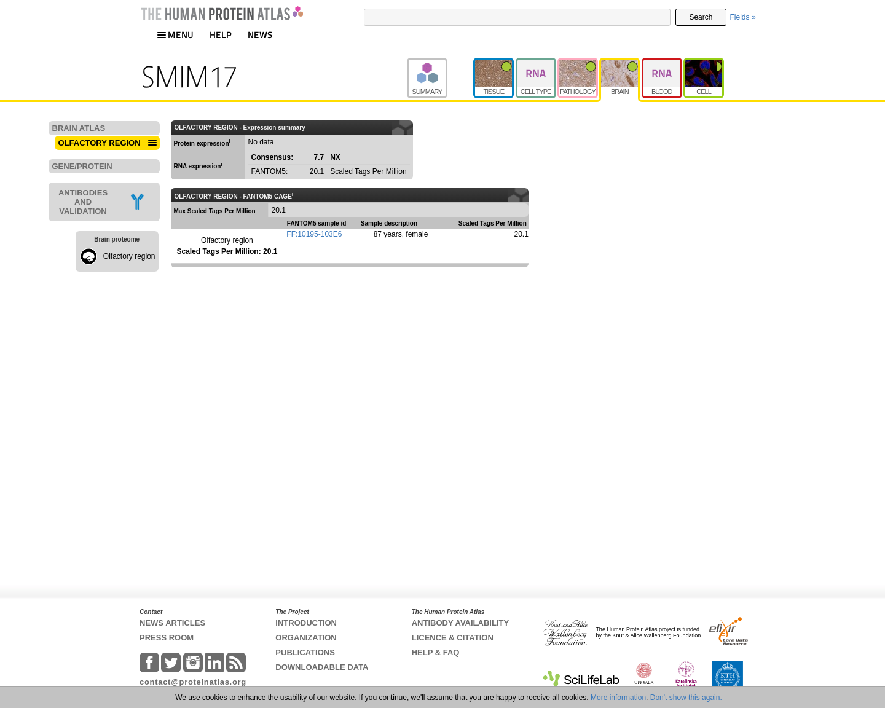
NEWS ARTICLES (172, 622)
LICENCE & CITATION (453, 637)
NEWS (260, 34)
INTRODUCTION (306, 622)
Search (700, 17)
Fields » (743, 17)
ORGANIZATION (305, 637)
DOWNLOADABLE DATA (321, 667)
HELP (221, 34)
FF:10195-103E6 (314, 234)
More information (618, 697)
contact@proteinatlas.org (193, 681)
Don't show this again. (686, 697)
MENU (175, 34)
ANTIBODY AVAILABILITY (460, 622)
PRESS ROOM (167, 637)
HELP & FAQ (436, 652)
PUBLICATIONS (305, 652)
